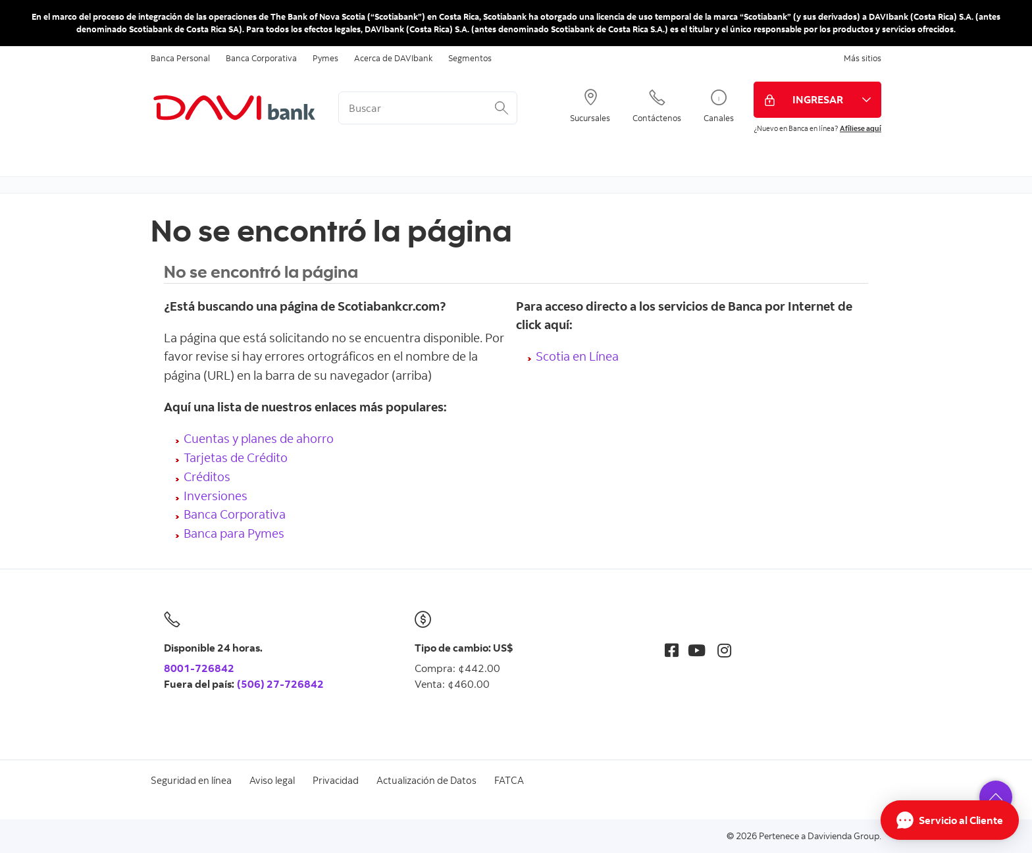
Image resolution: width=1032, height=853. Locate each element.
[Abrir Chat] (950, 820)
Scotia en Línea (577, 356)
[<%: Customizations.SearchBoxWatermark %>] (427, 107)
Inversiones (215, 495)
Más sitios (862, 58)
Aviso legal (272, 780)
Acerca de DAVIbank (393, 58)
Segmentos (470, 58)
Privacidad (336, 780)
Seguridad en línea (191, 780)
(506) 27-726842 (280, 683)
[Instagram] (724, 650)
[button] (995, 797)
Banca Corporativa (261, 58)
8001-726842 (199, 668)
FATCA (509, 780)
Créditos (207, 476)
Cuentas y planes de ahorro (259, 438)
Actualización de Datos (426, 780)
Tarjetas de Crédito (236, 457)
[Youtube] (697, 650)
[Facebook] (672, 650)
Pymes (325, 58)
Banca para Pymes (234, 533)
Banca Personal (180, 58)
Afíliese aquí (860, 128)
